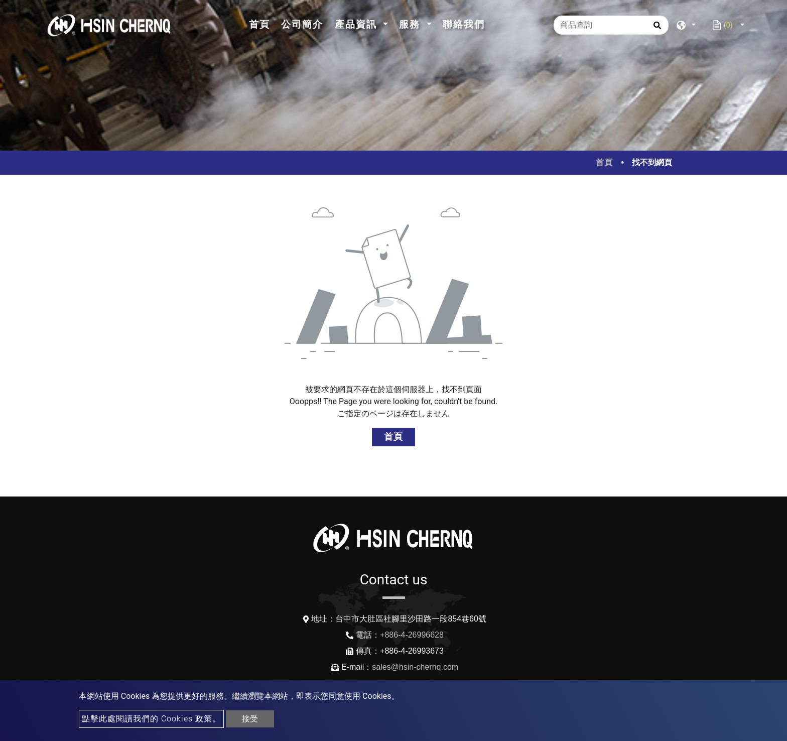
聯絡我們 (464, 24)
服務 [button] (411, 24)
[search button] (655, 28)
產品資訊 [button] (357, 24)
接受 (250, 718)
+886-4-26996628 (412, 635)
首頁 (262, 23)
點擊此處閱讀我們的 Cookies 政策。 (151, 718)
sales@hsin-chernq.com (415, 667)
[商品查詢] (611, 25)
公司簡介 (302, 24)
